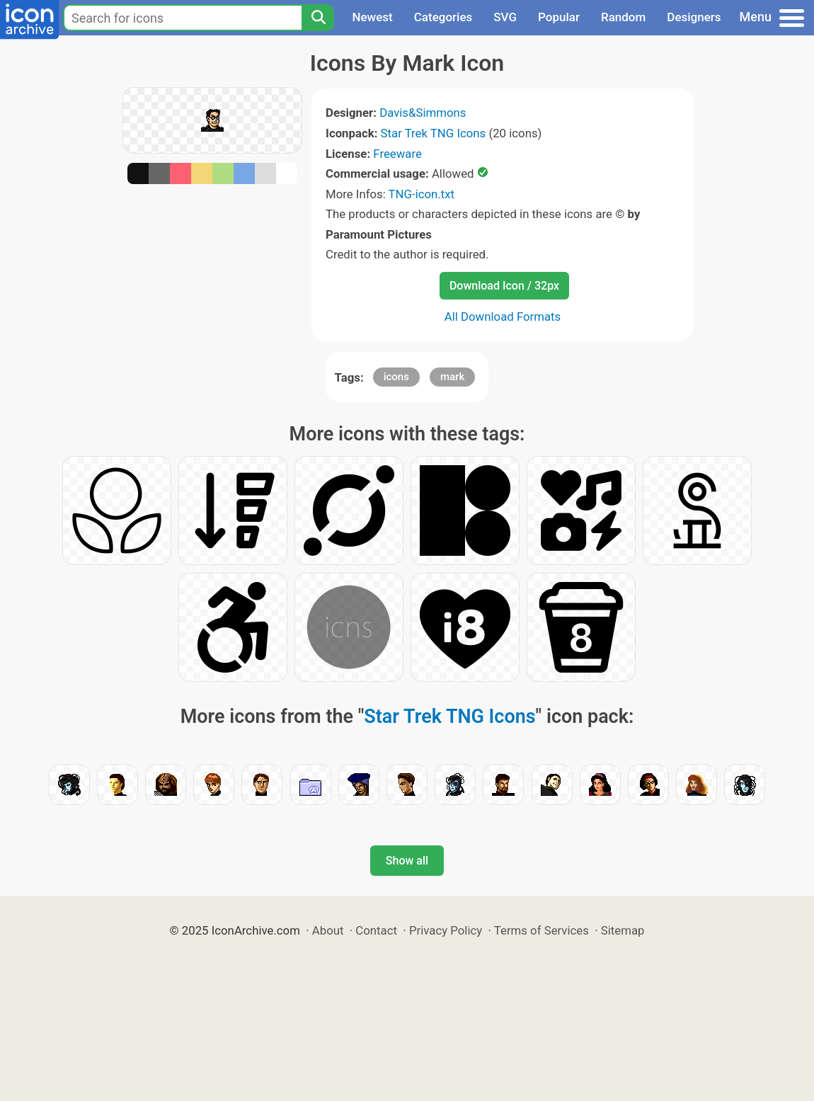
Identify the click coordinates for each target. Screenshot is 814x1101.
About (328, 930)
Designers (694, 17)
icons (396, 376)
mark (452, 376)
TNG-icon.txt (422, 194)
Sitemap (623, 930)
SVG (505, 17)
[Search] (318, 17)
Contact (376, 930)
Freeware (397, 154)
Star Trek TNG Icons (433, 133)
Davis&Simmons (422, 112)
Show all (407, 860)
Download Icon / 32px (504, 285)
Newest (372, 17)
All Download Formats (503, 316)
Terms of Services (541, 930)
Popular (559, 17)
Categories (443, 17)
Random (623, 17)
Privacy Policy (445, 930)
